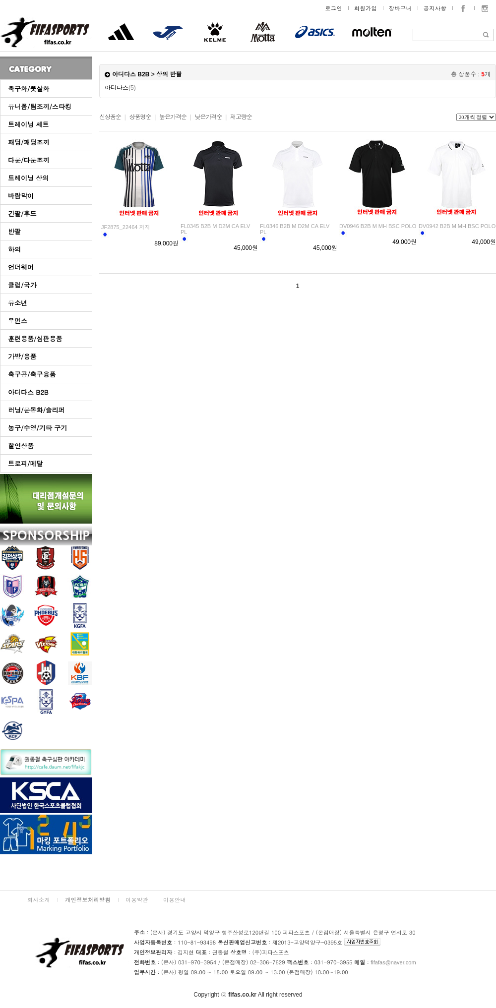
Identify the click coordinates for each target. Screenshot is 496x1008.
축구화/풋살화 (28, 88)
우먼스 (17, 320)
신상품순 (110, 117)
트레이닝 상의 (28, 177)
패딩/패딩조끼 (28, 142)
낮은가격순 (208, 117)
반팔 (14, 231)
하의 (14, 249)
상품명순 (140, 117)
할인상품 (21, 445)
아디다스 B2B (28, 392)
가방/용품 (22, 356)
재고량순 (241, 117)
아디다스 (120, 87)
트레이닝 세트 (28, 124)
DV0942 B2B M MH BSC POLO (457, 226)
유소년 (17, 302)
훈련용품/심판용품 (35, 338)
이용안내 (174, 899)
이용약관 (136, 899)
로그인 (334, 8)
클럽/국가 (22, 285)
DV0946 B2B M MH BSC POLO (377, 226)
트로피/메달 (25, 463)
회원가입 (365, 8)
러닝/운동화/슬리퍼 (36, 410)
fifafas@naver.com (393, 962)
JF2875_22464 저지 (125, 227)
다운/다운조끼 (28, 160)
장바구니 (400, 8)
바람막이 (21, 195)
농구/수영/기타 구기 (37, 427)
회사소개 (38, 899)
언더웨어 (21, 267)
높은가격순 (172, 117)
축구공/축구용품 (32, 374)
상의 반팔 (169, 74)
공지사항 (435, 8)
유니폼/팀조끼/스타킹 (39, 106)
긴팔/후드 (22, 213)
